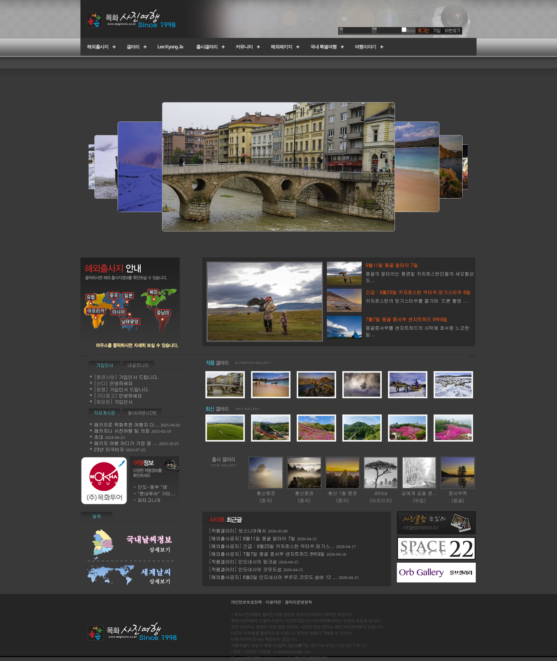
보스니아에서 (252, 530)
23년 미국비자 (110, 449)
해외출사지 (97, 47)
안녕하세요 (121, 383)
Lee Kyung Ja (170, 47)
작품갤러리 (222, 530)
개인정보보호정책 (246, 602)
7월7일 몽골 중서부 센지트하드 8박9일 (284, 553)
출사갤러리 (206, 47)
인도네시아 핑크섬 (257, 561)
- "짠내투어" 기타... (154, 493)
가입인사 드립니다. (139, 376)
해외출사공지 (225, 538)
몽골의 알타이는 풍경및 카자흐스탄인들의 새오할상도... (420, 272)
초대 (98, 436)
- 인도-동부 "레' (150, 486)
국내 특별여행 (323, 47)
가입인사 (123, 401)
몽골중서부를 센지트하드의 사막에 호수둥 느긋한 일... (420, 326)
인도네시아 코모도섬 (260, 569)
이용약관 (273, 602)
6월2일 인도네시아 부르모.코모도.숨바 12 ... (290, 577)
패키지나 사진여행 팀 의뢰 (122, 430)
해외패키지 (281, 47)
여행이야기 (365, 47)
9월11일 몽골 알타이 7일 (269, 538)
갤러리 (132, 47)
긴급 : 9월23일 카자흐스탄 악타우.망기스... (289, 546)
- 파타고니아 (147, 500)
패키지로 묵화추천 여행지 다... (126, 424)
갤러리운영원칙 (298, 602)
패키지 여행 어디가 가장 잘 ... (125, 443)
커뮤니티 (244, 47)
